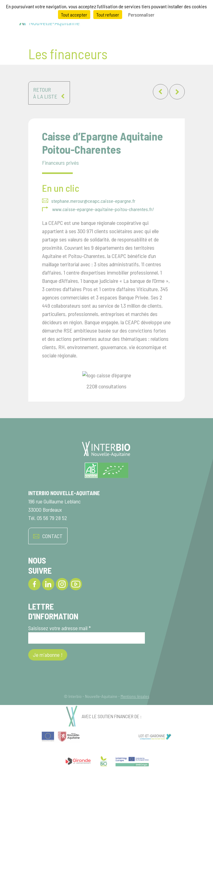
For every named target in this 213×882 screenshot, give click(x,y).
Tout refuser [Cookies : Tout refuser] (107, 14)
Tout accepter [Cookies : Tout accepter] (74, 14)
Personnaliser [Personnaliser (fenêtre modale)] (141, 14)
